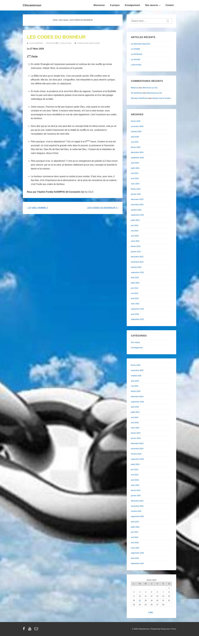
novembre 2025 (137, 126)
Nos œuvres (153, 5)
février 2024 (135, 189)
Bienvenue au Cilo (150, 88)
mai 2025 (134, 142)
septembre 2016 (137, 309)
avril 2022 (135, 298)
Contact (169, 5)
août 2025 (135, 137)
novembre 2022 (137, 262)
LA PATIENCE (136, 54)
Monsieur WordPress (139, 98)
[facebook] (24, 630)
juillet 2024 (135, 168)
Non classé (94, 43)
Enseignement (132, 5)
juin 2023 (134, 225)
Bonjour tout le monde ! (162, 98)
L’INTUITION (136, 65)
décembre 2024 (137, 152)
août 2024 (135, 163)
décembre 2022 (137, 257)
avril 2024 (135, 178)
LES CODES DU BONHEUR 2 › (103, 208)
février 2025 (135, 147)
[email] (36, 630)
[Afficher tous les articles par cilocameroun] (35, 43)
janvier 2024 (136, 194)
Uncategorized (136, 348)
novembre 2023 (137, 205)
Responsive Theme (168, 629)
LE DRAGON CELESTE (140, 44)
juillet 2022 (135, 283)
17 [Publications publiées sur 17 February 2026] (140, 600)
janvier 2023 (136, 252)
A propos (115, 5)
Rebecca (134, 88)
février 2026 (135, 121)
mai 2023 (134, 231)
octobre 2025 (136, 131)
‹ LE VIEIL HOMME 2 (37, 208)
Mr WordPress (136, 93)
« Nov (150, 612)
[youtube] (30, 630)
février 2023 (135, 246)
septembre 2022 (137, 272)
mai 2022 (134, 293)
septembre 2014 (137, 319)
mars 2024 (135, 184)
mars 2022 (135, 304)
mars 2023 (135, 241)
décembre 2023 (137, 199)
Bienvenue (99, 5)
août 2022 (135, 277)
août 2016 (135, 314)
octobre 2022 (136, 267)
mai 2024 (134, 173)
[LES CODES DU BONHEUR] (64, 43)
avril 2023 (135, 236)
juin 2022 (134, 288)
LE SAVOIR (135, 59)
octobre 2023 (136, 210)
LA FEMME (135, 49)
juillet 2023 (135, 220)
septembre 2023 (137, 215)
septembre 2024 (137, 158)
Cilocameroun (32, 5)
